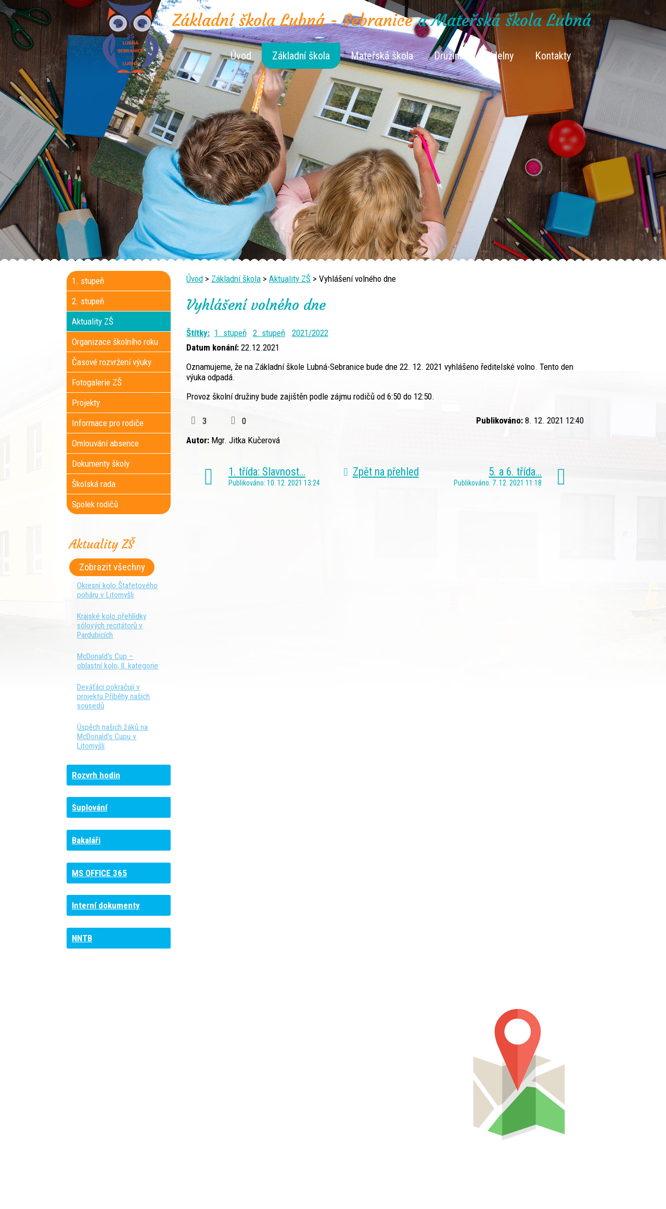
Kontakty (553, 55)
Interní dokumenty (106, 905)
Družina (449, 55)
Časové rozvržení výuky (111, 362)
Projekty (86, 402)
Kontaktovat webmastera (377, 1184)
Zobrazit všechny (112, 567)
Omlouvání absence (105, 443)
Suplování (89, 807)
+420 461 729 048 (134, 1082)
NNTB (82, 938)
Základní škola (301, 55)
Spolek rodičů (95, 504)
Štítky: (198, 333)
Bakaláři (86, 840)
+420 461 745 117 (269, 1061)
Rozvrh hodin (96, 775)
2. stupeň (269, 333)
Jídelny (499, 55)
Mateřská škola (382, 55)
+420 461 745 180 (402, 1061)
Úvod (240, 55)
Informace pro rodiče (108, 423)
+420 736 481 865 (123, 1071)
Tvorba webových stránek (320, 1194)
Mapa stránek (447, 1184)
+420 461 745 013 (401, 1082)
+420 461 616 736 (263, 1071)
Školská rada (94, 484)
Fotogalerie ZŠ (97, 382)
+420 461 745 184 (136, 1061)
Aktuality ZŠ (290, 278)
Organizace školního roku (115, 341)
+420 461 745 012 (399, 1071)
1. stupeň (230, 333)
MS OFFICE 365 (99, 873)
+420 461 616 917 (260, 1082)
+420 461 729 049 (127, 1103)
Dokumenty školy (101, 463)
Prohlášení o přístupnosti (518, 1184)
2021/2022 (310, 333)
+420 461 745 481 (136, 1092)
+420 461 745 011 (393, 1092)
